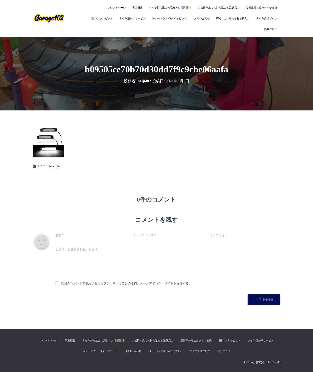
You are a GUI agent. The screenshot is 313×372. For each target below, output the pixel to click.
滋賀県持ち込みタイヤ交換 (261, 7)
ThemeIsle (273, 362)
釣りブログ (270, 29)
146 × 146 (53, 166)
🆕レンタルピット (102, 18)
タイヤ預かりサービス (132, 18)
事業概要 (137, 7)
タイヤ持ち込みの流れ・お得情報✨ (170, 7)
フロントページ (116, 7)
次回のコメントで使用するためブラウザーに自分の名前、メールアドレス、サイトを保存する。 (126, 283)
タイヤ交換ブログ (266, 18)
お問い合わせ (202, 18)
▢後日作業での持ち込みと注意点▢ (218, 7)
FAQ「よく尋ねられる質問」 (233, 18)
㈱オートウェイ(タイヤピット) (170, 18)
